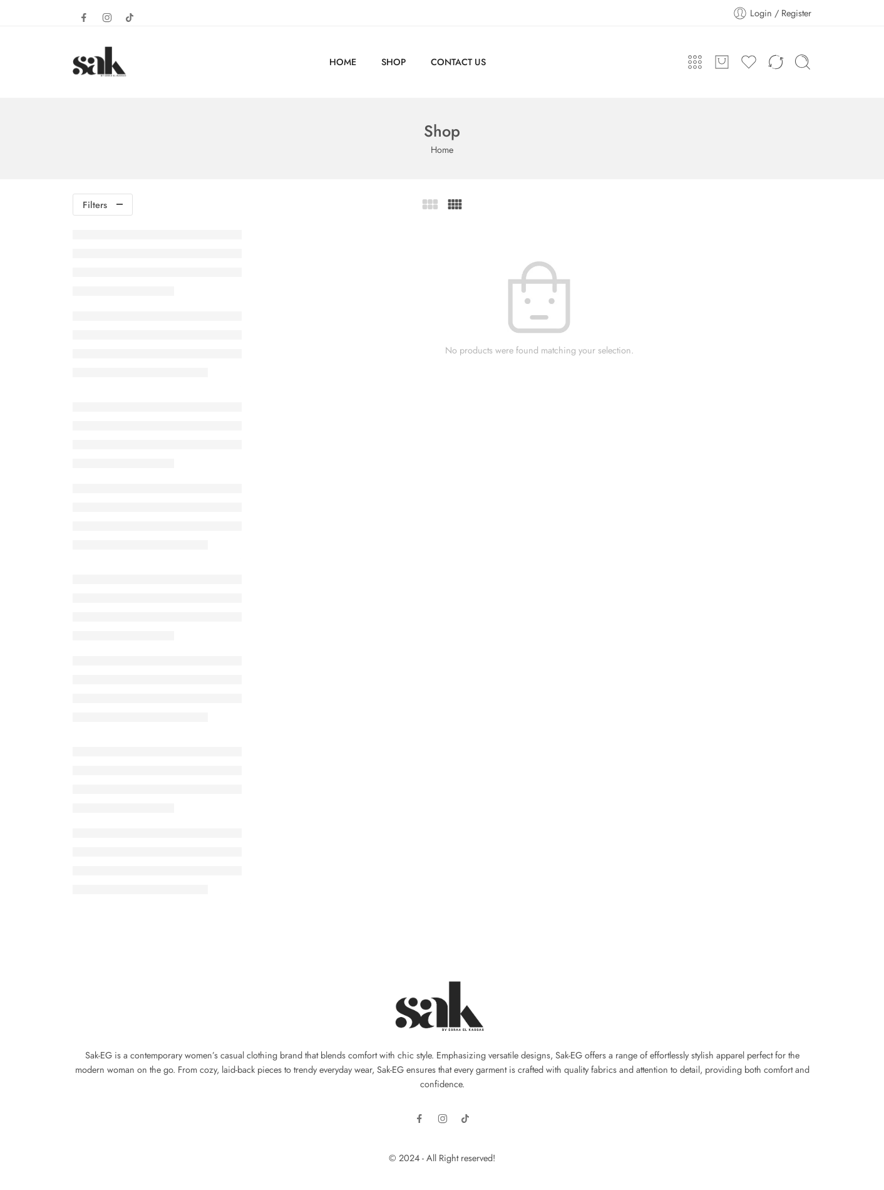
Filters (95, 204)
